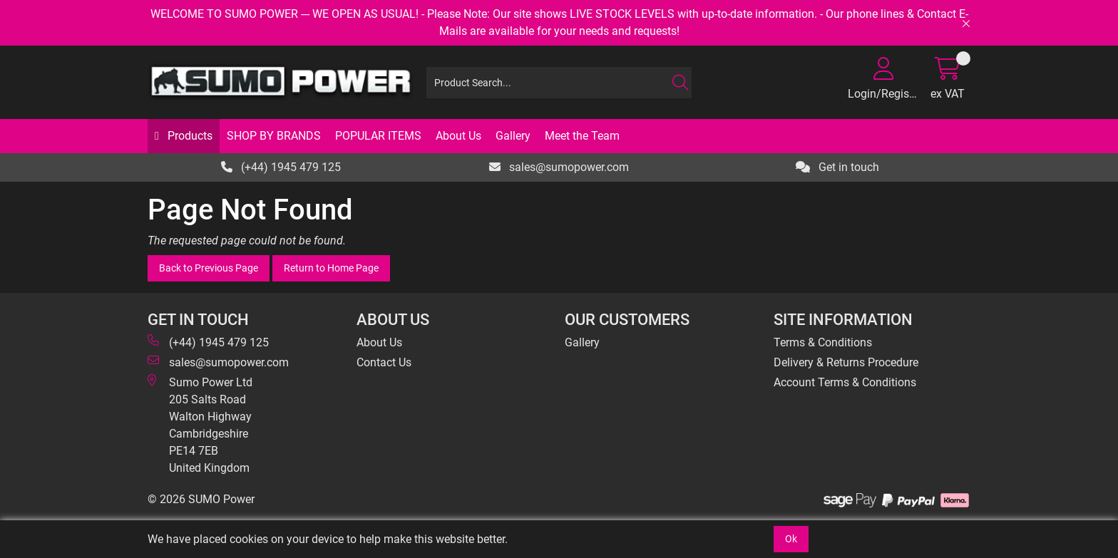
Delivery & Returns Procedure (846, 362)
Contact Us (384, 362)
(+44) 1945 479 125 (281, 167)
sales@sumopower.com (559, 167)
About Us (458, 136)
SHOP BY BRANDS (274, 136)
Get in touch (837, 167)
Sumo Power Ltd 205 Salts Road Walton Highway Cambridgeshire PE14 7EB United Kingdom (200, 424)
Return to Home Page (331, 268)
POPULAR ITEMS (378, 136)
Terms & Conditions (823, 342)
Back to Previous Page (208, 268)
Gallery (513, 136)
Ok (791, 538)
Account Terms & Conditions (845, 382)
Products (188, 136)
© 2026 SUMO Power (201, 499)
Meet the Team (582, 136)
